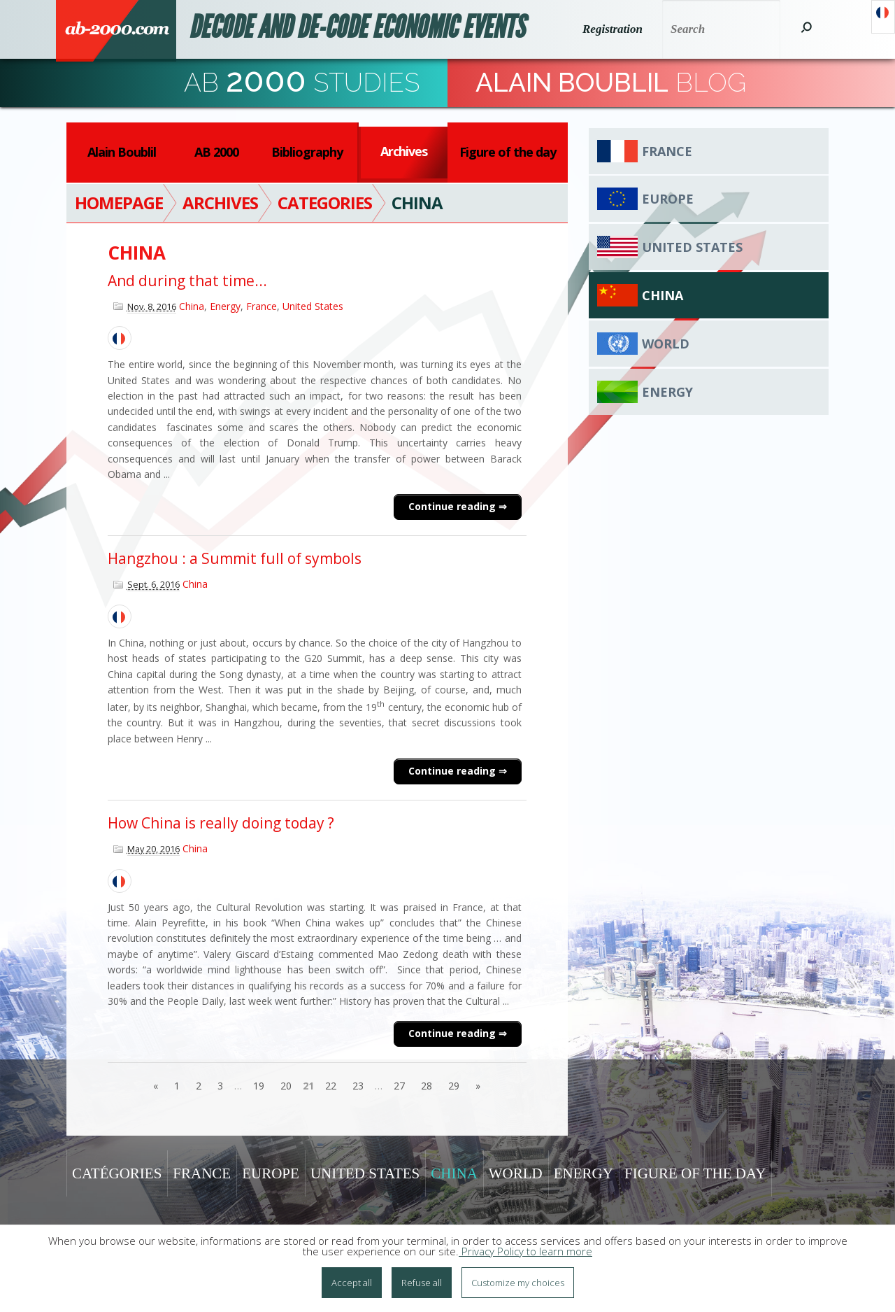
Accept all (351, 1282)
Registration (612, 29)
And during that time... (187, 280)
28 (426, 1085)
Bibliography (307, 151)
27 (399, 1085)
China (191, 306)
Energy (225, 306)
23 (358, 1085)
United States (312, 306)
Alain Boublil (121, 151)
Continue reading (453, 506)
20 (286, 1085)
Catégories (117, 1173)
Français (883, 17)
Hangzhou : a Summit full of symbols (234, 558)
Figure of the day (507, 151)
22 (330, 1085)
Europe (668, 198)
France (261, 306)
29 (453, 1085)
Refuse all (421, 1282)
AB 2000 (216, 151)
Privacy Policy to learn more (525, 1251)
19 (258, 1085)
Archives (403, 151)
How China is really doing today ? (221, 823)
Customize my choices (517, 1282)
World (665, 343)
